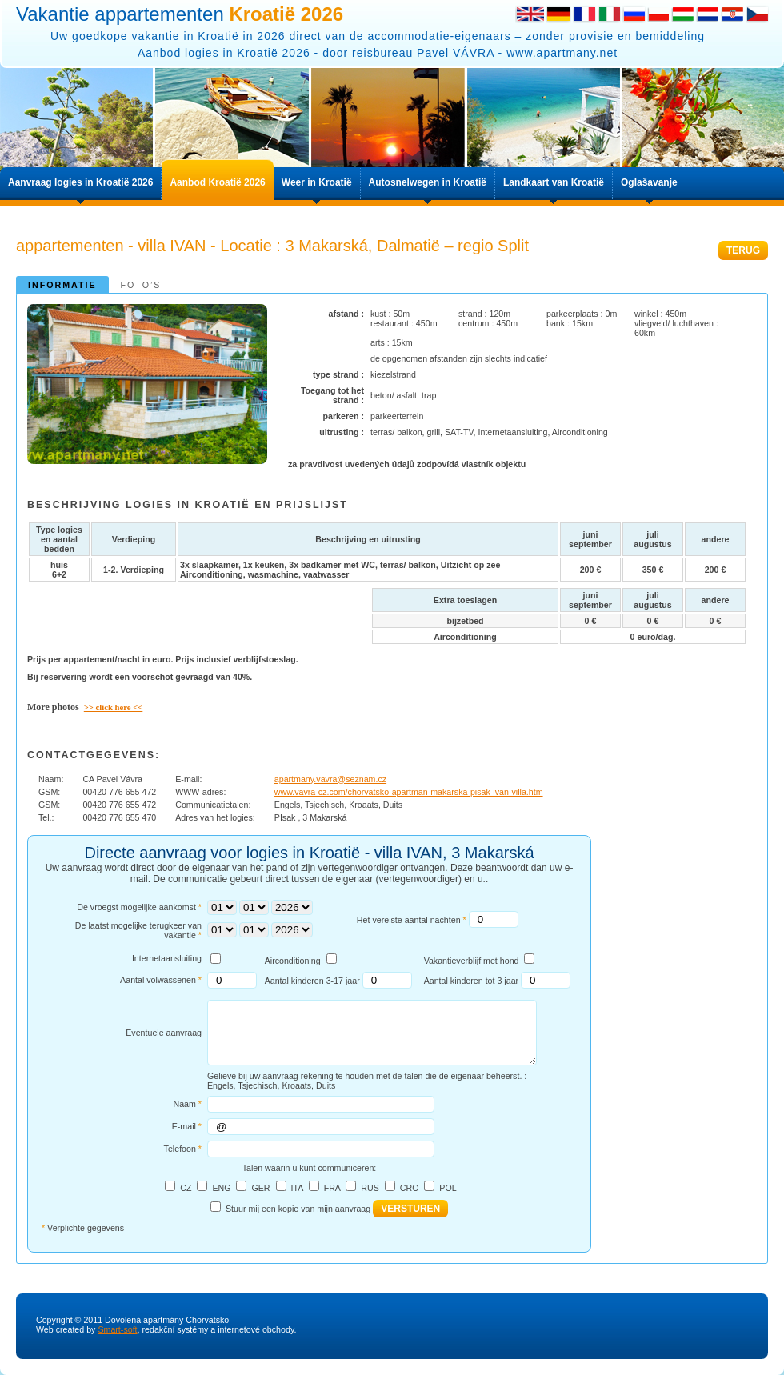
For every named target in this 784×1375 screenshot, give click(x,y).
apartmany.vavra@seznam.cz (330, 779)
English (529, 14)
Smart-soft (117, 1329)
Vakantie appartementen (179, 14)
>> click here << (113, 707)
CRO (409, 1188)
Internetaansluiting (167, 958)
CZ (185, 1188)
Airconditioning (293, 960)
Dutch (707, 14)
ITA (296, 1188)
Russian (634, 14)
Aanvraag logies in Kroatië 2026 (80, 182)
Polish (658, 14)
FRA (332, 1188)
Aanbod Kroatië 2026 (217, 182)
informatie (62, 285)
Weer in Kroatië (317, 182)
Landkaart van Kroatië (553, 182)
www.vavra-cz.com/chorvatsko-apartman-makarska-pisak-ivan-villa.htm (408, 792)
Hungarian (682, 14)
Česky (757, 14)
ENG (221, 1188)
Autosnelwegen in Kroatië (427, 182)
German (558, 14)
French (584, 14)
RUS (370, 1188)
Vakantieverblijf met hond (471, 960)
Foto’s (141, 285)
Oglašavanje (649, 182)
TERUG (743, 250)
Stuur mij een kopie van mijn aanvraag (298, 1208)
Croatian (732, 14)
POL (447, 1188)
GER (260, 1188)
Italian (609, 14)
